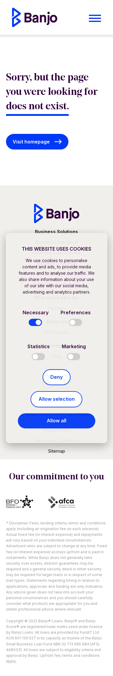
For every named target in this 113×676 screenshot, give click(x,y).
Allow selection (57, 399)
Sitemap (56, 451)
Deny (56, 377)
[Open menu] (95, 18)
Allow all (56, 421)
